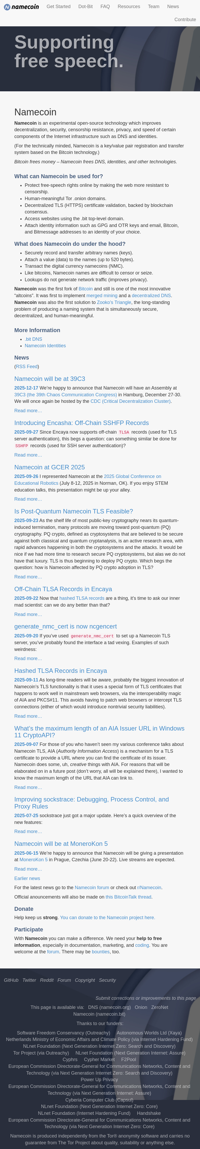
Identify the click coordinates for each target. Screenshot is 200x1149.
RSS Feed (27, 366)
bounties (101, 951)
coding (142, 945)
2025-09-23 (26, 520)
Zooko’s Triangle (114, 302)
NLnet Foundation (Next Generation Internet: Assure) (130, 1053)
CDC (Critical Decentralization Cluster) (131, 401)
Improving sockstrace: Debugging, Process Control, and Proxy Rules (91, 803)
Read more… (28, 410)
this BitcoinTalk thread (128, 897)
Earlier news (27, 878)
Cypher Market (99, 1059)
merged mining (101, 295)
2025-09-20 (26, 635)
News (173, 6)
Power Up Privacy (99, 1079)
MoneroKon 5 (34, 859)
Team (153, 6)
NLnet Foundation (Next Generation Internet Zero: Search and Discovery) (99, 1046)
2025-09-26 (26, 476)
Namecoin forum (92, 887)
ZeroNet (159, 1007)
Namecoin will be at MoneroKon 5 (61, 843)
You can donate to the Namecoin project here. (107, 917)
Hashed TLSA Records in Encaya (60, 670)
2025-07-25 (26, 815)
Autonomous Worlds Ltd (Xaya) (149, 1033)
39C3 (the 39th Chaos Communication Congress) (65, 394)
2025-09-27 (26, 432)
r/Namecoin (149, 887)
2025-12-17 (26, 388)
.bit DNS (33, 339)
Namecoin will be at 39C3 (49, 378)
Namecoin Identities (45, 345)
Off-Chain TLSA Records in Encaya (63, 589)
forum (53, 951)
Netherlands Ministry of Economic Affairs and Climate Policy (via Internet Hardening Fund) (99, 1039)
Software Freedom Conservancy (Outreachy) (63, 1033)
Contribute (185, 19)
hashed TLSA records (81, 598)
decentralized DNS (151, 295)
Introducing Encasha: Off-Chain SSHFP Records (81, 422)
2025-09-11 (26, 680)
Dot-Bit (85, 6)
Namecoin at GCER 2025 (49, 467)
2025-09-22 (26, 598)
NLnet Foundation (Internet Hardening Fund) (84, 1113)
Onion (141, 1007)
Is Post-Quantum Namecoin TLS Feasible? (73, 511)
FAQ (105, 6)
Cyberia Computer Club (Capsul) (99, 1100)
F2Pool (128, 1059)
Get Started (59, 6)
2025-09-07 (26, 744)
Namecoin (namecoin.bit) (99, 1014)
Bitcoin (86, 288)
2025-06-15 (26, 853)
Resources (129, 6)
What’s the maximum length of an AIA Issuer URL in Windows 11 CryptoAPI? (99, 732)
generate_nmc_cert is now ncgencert (65, 626)
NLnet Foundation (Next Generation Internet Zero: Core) (99, 1106)
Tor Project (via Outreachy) (41, 1053)
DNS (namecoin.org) (109, 1007)
